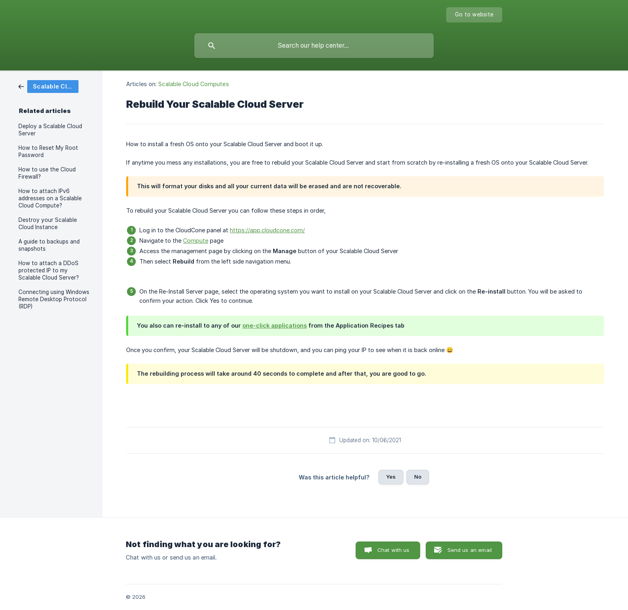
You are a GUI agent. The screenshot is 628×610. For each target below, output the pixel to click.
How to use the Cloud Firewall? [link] (47, 173)
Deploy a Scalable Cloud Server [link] (50, 130)
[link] (48, 86)
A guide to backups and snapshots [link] (49, 245)
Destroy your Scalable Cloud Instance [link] (47, 223)
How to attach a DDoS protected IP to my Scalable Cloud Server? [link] (48, 270)
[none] (474, 14)
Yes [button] (391, 476)
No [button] (417, 476)
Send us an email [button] (469, 550)
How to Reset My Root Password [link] (48, 151)
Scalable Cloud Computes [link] (193, 84)
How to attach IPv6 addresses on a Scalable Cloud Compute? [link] (50, 198)
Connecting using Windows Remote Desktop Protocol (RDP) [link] (53, 299)
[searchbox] (314, 45)
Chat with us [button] (393, 550)
